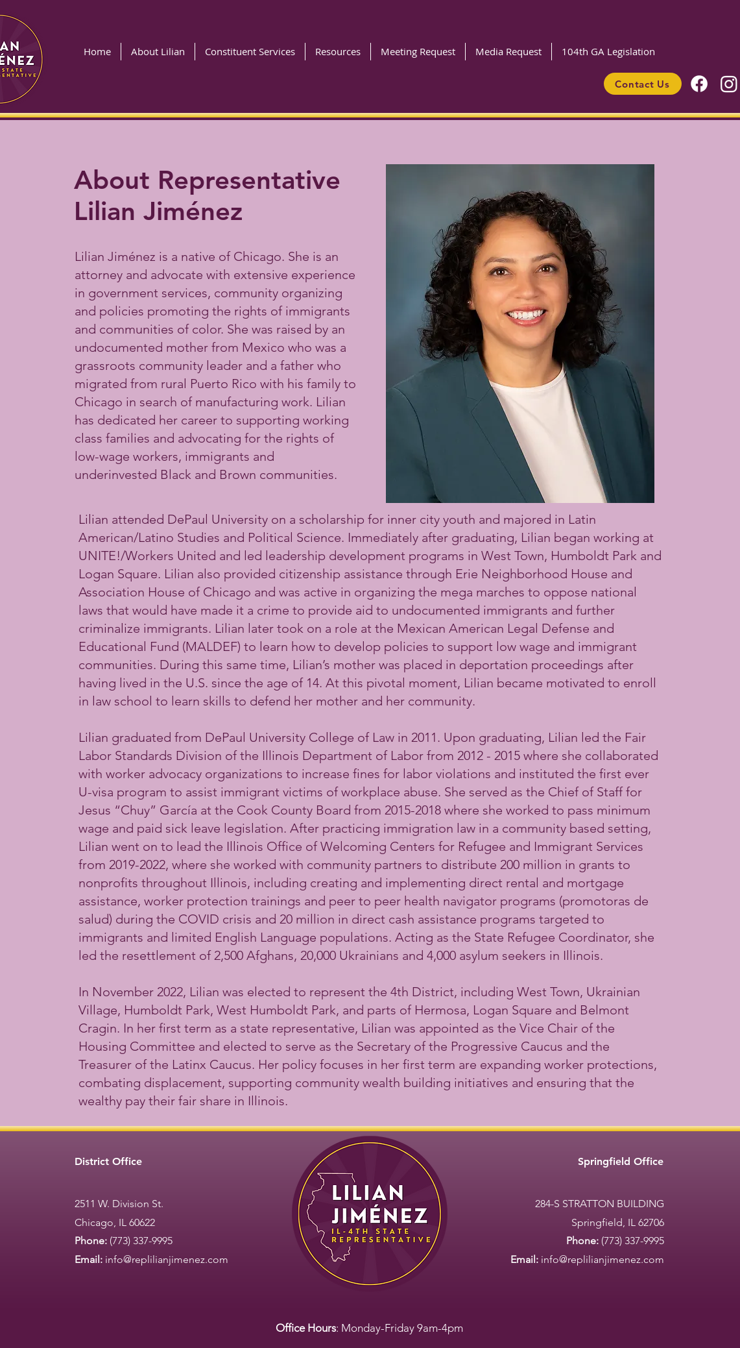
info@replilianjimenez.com (166, 1259)
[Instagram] (729, 84)
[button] (250, 51)
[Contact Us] (643, 84)
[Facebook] (699, 84)
